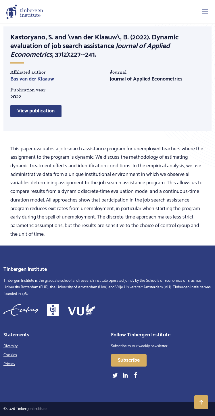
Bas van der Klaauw (32, 79)
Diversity (10, 346)
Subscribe (129, 360)
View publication (36, 111)
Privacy (9, 364)
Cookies (10, 355)
